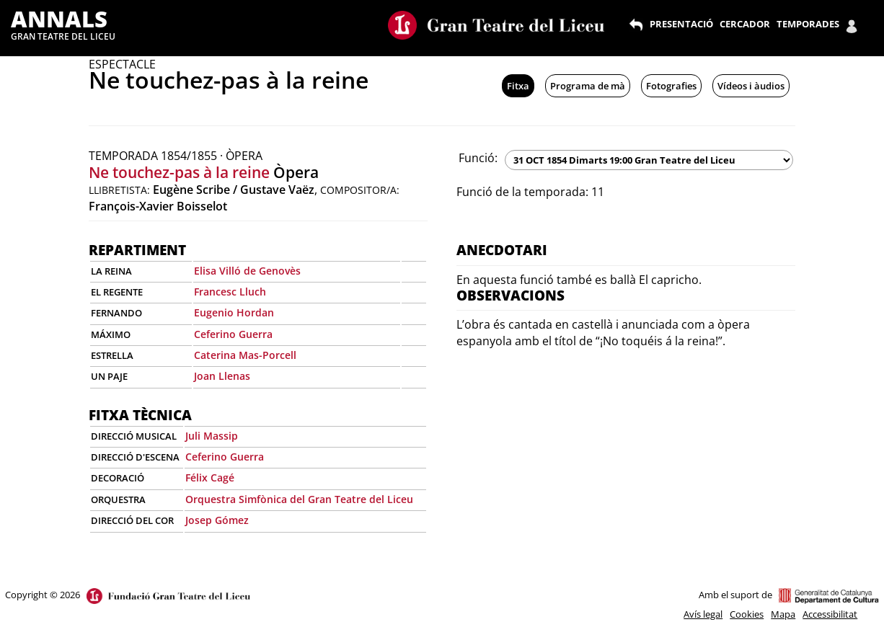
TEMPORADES (808, 23)
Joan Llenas (222, 376)
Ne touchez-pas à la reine (179, 172)
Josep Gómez (217, 520)
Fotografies (671, 85)
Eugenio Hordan (234, 312)
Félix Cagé (209, 477)
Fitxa (518, 85)
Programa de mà (587, 85)
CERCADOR (745, 23)
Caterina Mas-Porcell (245, 355)
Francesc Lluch (230, 291)
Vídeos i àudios (750, 85)
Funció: (478, 158)
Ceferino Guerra (233, 334)
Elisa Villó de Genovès (247, 270)
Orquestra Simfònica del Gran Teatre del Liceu (299, 499)
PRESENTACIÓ (681, 23)
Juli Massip (211, 436)
